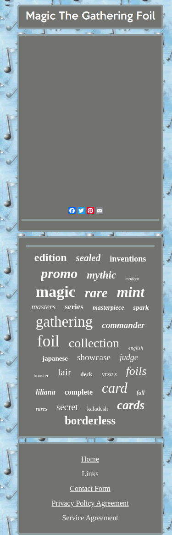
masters (43, 306)
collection (94, 343)
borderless (90, 420)
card (115, 388)
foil (48, 341)
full (140, 393)
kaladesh (97, 408)
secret (67, 407)
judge (129, 357)
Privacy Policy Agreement (90, 503)
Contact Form (90, 488)
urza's (109, 374)
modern (132, 278)
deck (86, 374)
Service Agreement (90, 518)
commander (123, 325)
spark (141, 307)
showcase (94, 357)
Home (90, 459)
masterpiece (108, 307)
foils (136, 371)
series (74, 306)
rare (96, 292)
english (135, 348)
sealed (88, 257)
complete (79, 392)
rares (41, 409)
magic (56, 291)
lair (64, 372)
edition (50, 257)
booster (41, 375)
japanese (55, 358)
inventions (128, 258)
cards (130, 405)
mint (130, 292)
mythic (101, 275)
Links (90, 474)
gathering (64, 321)
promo (59, 273)
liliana (45, 392)
